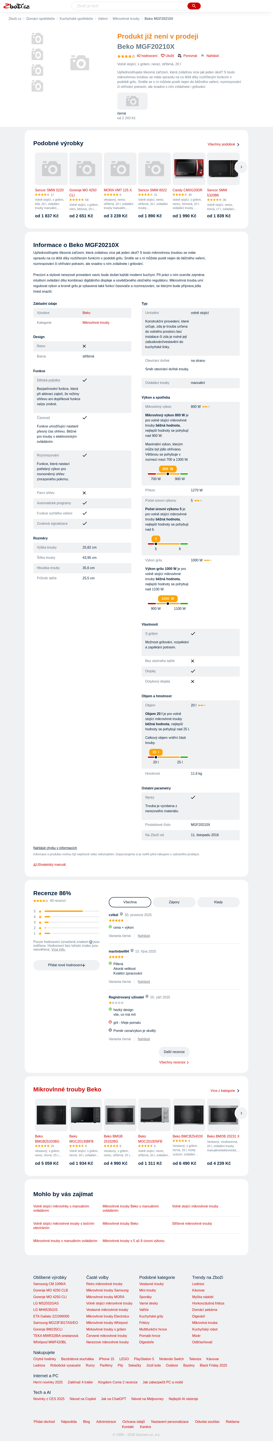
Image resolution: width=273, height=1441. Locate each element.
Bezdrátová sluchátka (77, 1359)
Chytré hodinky (44, 1359)
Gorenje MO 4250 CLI (50, 1297)
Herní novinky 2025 (48, 1382)
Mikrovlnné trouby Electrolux (107, 1316)
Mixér (196, 1336)
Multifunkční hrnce (153, 1329)
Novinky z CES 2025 (49, 1399)
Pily (120, 1365)
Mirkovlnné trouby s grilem (106, 1329)
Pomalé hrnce (149, 1336)
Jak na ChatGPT (113, 1399)
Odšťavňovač (202, 1342)
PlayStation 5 (144, 1359)
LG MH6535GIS (45, 1310)
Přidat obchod (44, 1422)
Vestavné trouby (151, 1284)
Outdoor (172, 1365)
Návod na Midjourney (147, 1399)
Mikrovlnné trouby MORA (105, 1297)
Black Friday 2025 (213, 1365)
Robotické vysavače (65, 1365)
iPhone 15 (106, 1359)
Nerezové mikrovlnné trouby (107, 1342)
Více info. (58, 949)
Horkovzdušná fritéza (208, 1303)
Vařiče (144, 1310)
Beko (86, 313)
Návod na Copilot (83, 1399)
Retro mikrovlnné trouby (104, 1284)
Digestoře (146, 1342)
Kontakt (128, 1427)
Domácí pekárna (204, 1310)
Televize (195, 1359)
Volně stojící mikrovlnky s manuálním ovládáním (61, 1208)
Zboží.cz (15, 18)
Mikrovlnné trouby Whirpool (107, 1323)
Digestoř (198, 1316)
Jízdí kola (153, 1365)
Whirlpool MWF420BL (50, 1342)
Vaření (103, 18)
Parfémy (106, 1365)
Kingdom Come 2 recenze (118, 1382)
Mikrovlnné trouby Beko (120, 1223)
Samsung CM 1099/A (49, 1284)
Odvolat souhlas (207, 1422)
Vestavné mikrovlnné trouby (107, 1310)
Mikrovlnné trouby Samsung (107, 1290)
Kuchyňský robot (204, 1329)
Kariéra (145, 1427)
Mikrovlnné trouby (126, 18)
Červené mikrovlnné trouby (106, 1336)
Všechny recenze (172, 1062)
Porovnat (187, 56)
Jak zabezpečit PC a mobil (163, 1382)
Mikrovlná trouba (204, 1323)
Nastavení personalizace (170, 1422)
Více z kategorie (225, 1090)
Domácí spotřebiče (40, 18)
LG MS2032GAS (46, 1303)
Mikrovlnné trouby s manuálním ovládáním (65, 1241)
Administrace (106, 1422)
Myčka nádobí (202, 1297)
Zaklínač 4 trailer (80, 1382)
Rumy (90, 1365)
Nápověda (69, 1422)
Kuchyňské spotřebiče (76, 18)
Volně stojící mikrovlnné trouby (195, 1206)
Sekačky (134, 1365)
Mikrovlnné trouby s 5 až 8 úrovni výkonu (133, 1241)
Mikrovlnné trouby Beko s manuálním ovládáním (131, 1208)
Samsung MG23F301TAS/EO (55, 1323)
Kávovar (198, 1290)
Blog (86, 1422)
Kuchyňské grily (151, 1316)
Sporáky (145, 1297)
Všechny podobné (224, 144)
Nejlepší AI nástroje (183, 1399)
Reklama (232, 1422)
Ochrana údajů (133, 1422)
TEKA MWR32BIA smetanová (55, 1336)
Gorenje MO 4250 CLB (50, 1290)
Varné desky (148, 1303)
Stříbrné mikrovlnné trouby (192, 1223)
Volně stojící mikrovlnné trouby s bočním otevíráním (63, 1226)
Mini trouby (147, 1290)
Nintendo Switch (171, 1359)
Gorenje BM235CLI (47, 1329)
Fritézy (144, 1323)
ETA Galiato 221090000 (51, 1316)
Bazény (189, 1365)
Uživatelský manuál (49, 864)
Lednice (198, 1284)
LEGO (124, 1359)
